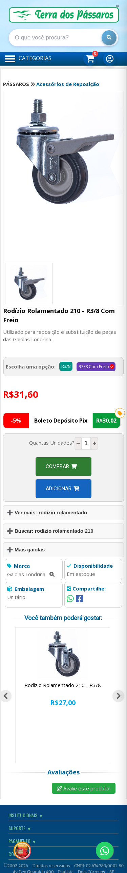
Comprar (61, 466)
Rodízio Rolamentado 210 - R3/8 (62, 685)
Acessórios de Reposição (67, 84)
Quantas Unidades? (52, 442)
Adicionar (62, 488)
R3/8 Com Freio (94, 366)
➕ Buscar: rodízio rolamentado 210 (50, 531)
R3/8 (65, 366)
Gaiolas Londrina (31, 574)
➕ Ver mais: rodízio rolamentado (47, 512)
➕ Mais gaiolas (26, 549)
